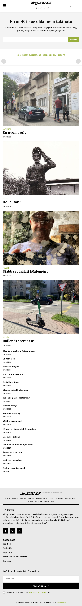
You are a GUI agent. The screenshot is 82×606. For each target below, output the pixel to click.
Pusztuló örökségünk (14, 374)
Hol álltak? (12, 202)
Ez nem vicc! (9, 359)
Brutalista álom (11, 382)
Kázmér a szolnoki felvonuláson (19, 351)
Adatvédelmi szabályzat (38, 592)
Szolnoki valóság (11, 413)
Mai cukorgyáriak (11, 437)
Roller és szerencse (18, 340)
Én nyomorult (14, 132)
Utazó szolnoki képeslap (15, 390)
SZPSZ (5, 199)
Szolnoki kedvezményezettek (18, 444)
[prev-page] (3, 61)
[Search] (73, 39)
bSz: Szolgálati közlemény (16, 398)
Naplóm (6, 337)
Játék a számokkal (12, 421)
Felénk (6, 268)
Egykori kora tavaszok (14, 468)
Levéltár (7, 129)
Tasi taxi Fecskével (12, 460)
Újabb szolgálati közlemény (25, 271)
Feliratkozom (41, 586)
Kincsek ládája (10, 405)
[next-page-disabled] (78, 61)
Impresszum (61, 602)
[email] (41, 579)
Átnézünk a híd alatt (13, 452)
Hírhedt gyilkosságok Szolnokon (19, 429)
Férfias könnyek (11, 366)
